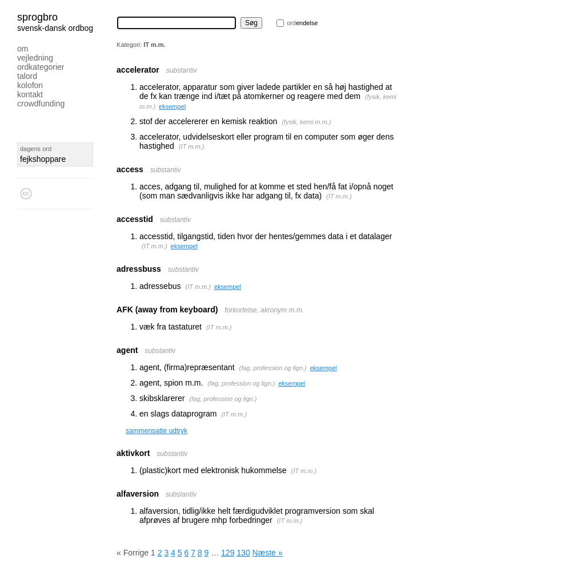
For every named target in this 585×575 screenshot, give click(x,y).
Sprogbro (37, 17)
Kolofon (30, 85)
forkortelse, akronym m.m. (264, 310)
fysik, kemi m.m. (306, 121)
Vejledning (35, 57)
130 (243, 552)
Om (22, 48)
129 (227, 552)
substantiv (181, 70)
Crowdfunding (41, 103)
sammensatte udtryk (156, 431)
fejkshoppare (43, 159)
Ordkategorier (41, 67)
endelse (302, 22)
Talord (27, 76)
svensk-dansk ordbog (55, 28)
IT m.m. (191, 146)
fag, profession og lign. (272, 367)
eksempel (172, 106)
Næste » (268, 552)
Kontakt (30, 94)
